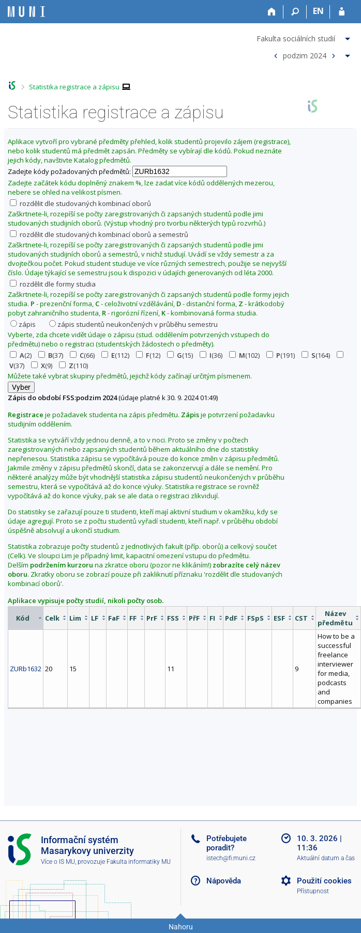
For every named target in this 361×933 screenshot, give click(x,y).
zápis (23, 324)
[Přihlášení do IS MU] (341, 12)
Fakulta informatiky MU (139, 861)
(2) (21, 355)
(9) (41, 365)
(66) (82, 355)
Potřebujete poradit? (226, 843)
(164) (316, 355)
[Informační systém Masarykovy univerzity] (26, 11)
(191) (280, 355)
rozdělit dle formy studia (53, 284)
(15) (180, 355)
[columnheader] (25, 617)
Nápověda (223, 880)
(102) (244, 355)
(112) (115, 355)
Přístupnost (313, 891)
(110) (73, 365)
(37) (50, 355)
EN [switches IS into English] (318, 11)
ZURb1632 (25, 668)
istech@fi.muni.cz (230, 858)
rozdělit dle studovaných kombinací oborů (80, 203)
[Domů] (271, 12)
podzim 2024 (304, 55)
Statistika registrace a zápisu (74, 86)
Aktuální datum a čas (326, 858)
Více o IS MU (58, 861)
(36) (211, 355)
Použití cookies (324, 880)
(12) (148, 355)
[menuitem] (305, 36)
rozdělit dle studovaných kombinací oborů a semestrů (99, 234)
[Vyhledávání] (295, 12)
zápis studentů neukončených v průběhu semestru (133, 324)
